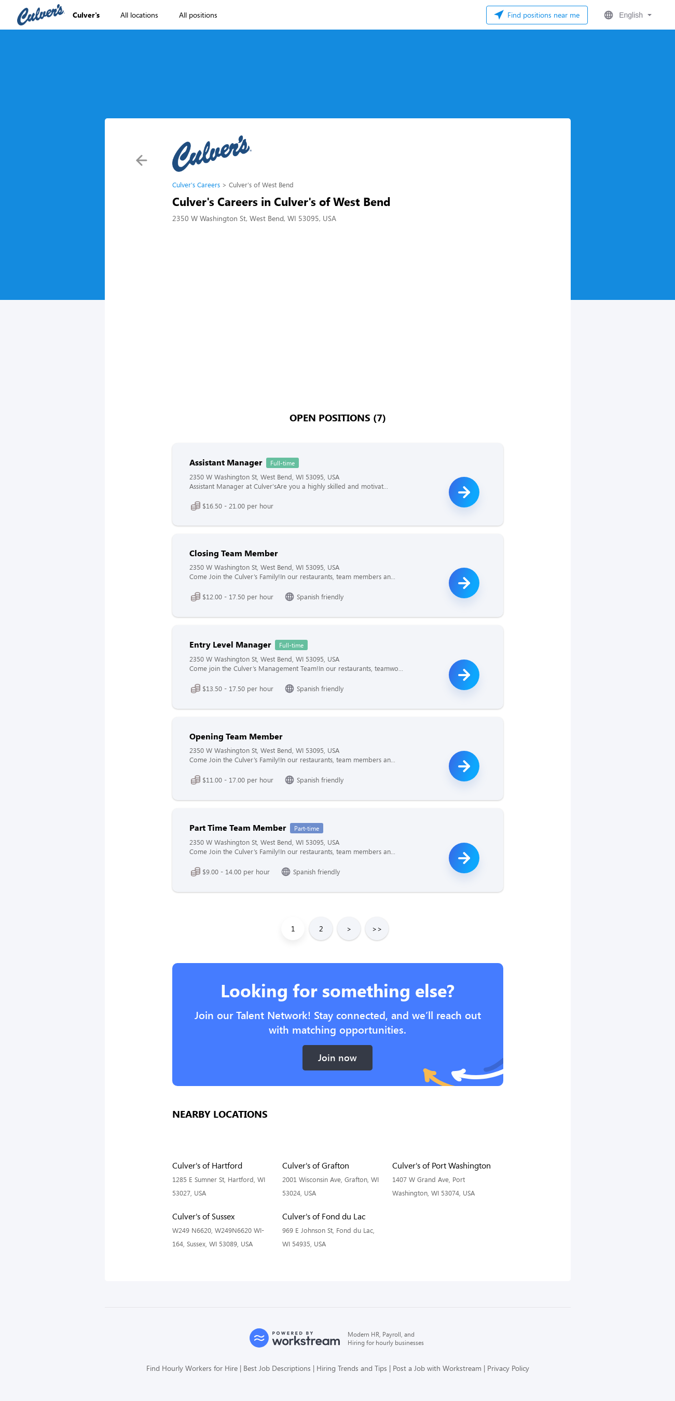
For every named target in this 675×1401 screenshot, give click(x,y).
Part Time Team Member (237, 827)
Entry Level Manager (230, 644)
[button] (627, 15)
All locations (139, 15)
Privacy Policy (508, 1368)
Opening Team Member (235, 736)
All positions (198, 15)
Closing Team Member (233, 552)
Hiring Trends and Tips (351, 1368)
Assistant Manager (225, 462)
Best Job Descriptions (277, 1368)
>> (377, 928)
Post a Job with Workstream (437, 1368)
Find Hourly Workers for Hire (192, 1368)
